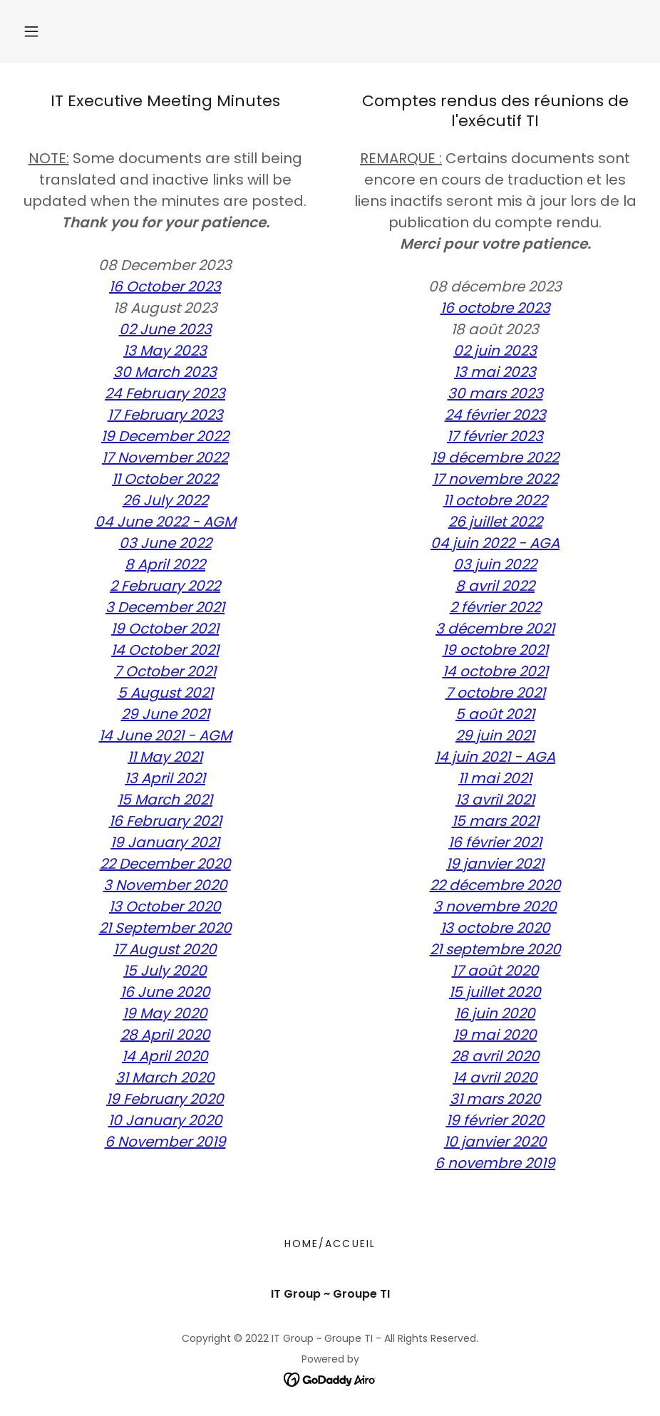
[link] (330, 1378)
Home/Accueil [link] (329, 1243)
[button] (31, 31)
